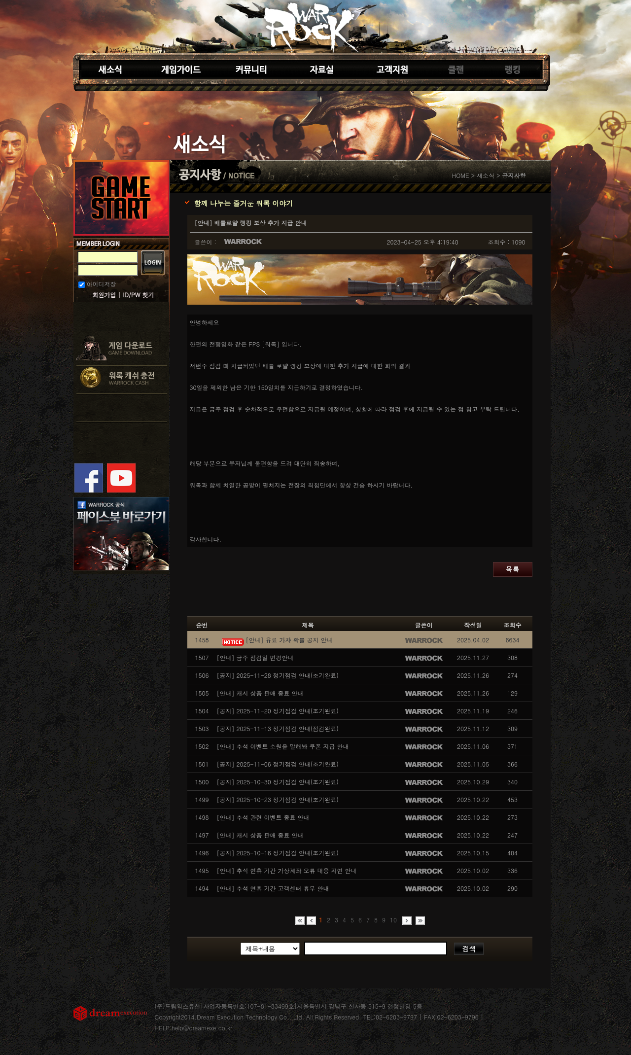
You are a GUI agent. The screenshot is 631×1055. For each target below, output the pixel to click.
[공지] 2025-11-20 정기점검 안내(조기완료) (278, 710)
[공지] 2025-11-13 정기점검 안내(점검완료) (278, 728)
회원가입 (104, 294)
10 (393, 919)
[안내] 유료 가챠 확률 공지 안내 (275, 639)
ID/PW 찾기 (138, 294)
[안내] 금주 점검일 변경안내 (255, 657)
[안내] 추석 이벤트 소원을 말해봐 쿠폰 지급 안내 (283, 746)
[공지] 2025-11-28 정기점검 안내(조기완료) (278, 675)
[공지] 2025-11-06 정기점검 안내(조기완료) (278, 764)
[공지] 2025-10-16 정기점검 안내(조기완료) (278, 852)
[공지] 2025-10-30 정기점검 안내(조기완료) (278, 781)
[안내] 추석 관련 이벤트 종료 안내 (263, 817)
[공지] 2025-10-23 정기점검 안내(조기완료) (278, 799)
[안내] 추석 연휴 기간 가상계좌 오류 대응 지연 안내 (287, 870)
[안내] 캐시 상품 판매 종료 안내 (260, 693)
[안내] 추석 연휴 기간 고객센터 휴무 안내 (273, 888)
